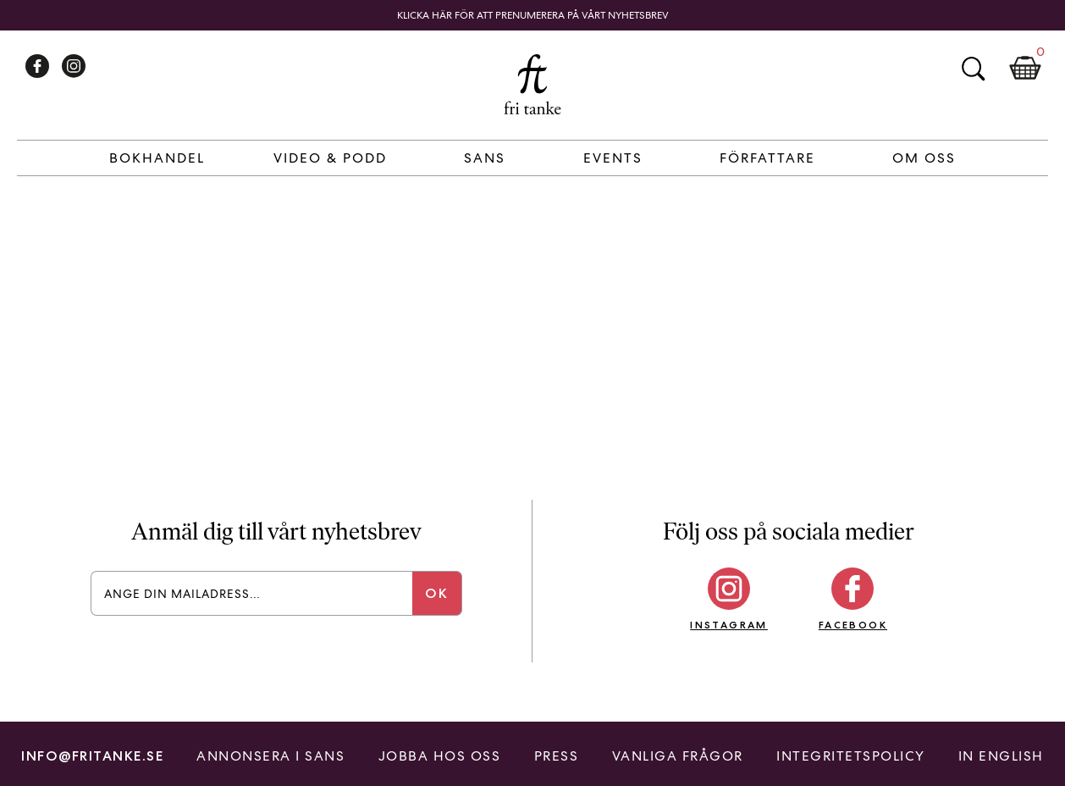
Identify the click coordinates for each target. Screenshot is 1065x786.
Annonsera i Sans (270, 756)
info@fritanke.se (92, 756)
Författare (767, 158)
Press (556, 756)
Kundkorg (1025, 69)
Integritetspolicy (850, 756)
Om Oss (924, 158)
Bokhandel (157, 158)
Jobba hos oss (439, 756)
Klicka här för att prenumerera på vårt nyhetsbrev (533, 15)
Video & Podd (330, 158)
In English (1001, 756)
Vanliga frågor (677, 756)
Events (613, 158)
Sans (484, 158)
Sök (973, 69)
